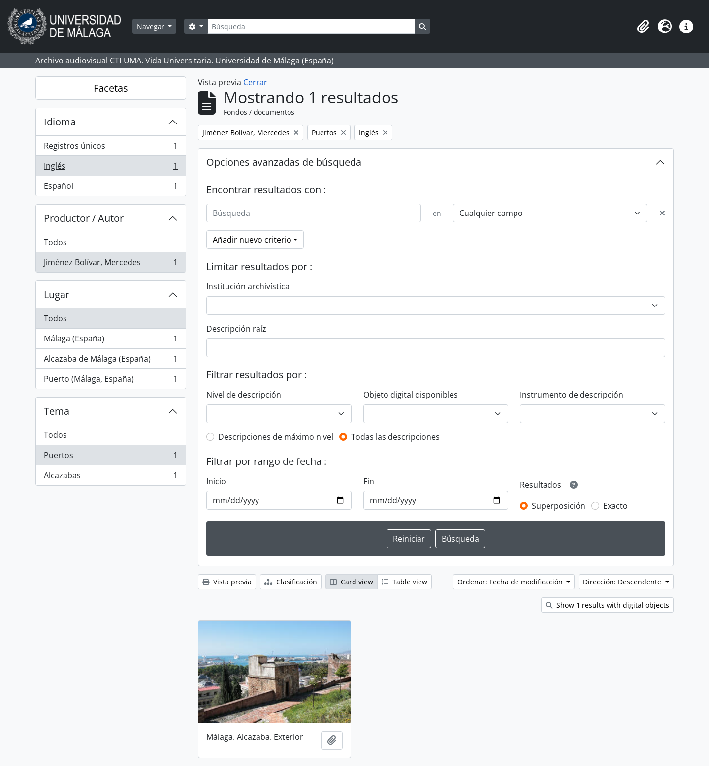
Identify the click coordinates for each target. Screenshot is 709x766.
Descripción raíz (236, 328)
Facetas (111, 87)
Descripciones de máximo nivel (275, 436)
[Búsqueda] (311, 26)
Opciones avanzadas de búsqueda (283, 162)
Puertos (110, 457)
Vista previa (227, 581)
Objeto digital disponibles (410, 394)
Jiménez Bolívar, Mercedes (110, 264)
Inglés (110, 168)
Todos (55, 242)
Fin (368, 481)
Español (110, 188)
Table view (404, 581)
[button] (643, 26)
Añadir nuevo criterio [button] (252, 239)
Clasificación (290, 581)
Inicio (216, 481)
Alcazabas (110, 477)
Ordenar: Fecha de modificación (511, 581)
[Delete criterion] (662, 213)
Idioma (60, 121)
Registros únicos (110, 148)
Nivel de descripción (243, 394)
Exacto (615, 505)
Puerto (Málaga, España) (110, 381)
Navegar (151, 26)
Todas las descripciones (395, 436)
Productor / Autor (84, 218)
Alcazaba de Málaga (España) (110, 361)
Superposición (558, 505)
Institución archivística (248, 286)
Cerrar (255, 82)
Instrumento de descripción (571, 394)
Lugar (56, 294)
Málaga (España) (110, 341)
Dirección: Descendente (623, 581)
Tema (56, 411)
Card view (351, 581)
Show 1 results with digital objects (607, 605)
